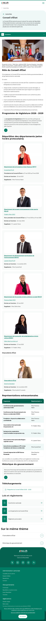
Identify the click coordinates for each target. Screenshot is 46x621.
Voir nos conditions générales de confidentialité (23, 612)
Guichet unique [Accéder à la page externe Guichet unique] (6, 601)
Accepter (23, 616)
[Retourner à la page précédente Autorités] (23, 14)
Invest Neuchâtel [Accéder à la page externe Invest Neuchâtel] (7, 592)
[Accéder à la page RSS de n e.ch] (34, 563)
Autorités (6, 8)
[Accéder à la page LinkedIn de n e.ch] (18, 563)
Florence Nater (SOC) (10, 300)
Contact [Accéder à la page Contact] (5, 580)
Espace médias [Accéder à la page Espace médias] (6, 576)
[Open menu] (43, 3)
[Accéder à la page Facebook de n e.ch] (28, 563)
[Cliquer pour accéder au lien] (23, 125)
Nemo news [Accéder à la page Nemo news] (5, 604)
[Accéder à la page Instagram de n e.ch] (23, 563)
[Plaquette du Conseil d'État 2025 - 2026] (23, 489)
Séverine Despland (9, 383)
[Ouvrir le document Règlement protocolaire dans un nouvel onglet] (23, 519)
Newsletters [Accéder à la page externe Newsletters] (6, 578)
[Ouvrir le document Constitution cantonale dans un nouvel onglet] (23, 503)
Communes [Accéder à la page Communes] (5, 587)
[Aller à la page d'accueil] (4, 3)
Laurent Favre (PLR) (9, 260)
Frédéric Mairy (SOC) (9, 214)
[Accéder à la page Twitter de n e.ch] (12, 563)
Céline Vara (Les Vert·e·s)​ (11, 341)
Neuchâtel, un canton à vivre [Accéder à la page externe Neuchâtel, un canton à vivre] (10, 590)
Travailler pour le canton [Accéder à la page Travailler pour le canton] (9, 573)
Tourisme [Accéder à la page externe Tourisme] (5, 594)
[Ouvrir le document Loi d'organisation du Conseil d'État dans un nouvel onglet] (23, 511)
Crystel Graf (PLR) (9, 170)
